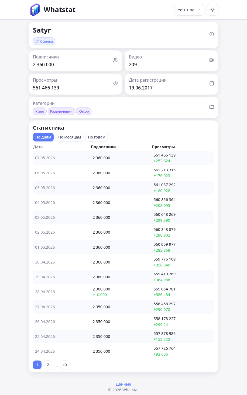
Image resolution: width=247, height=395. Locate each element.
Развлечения (61, 111)
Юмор (83, 111)
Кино (39, 111)
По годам (96, 137)
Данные (123, 384)
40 (65, 364)
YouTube (189, 9)
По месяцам (69, 137)
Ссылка (44, 41)
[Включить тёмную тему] (212, 10)
